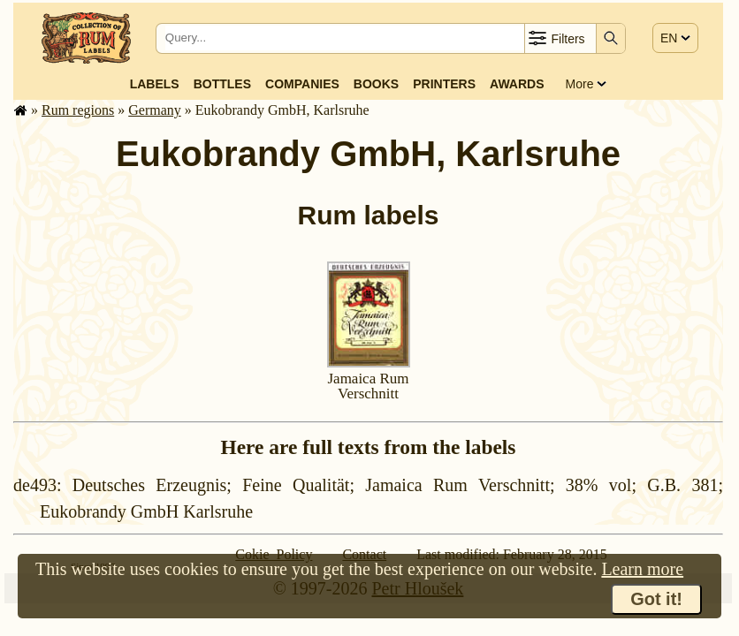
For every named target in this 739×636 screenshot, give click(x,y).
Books (376, 84)
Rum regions (78, 109)
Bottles (222, 84)
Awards (517, 84)
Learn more (642, 569)
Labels (154, 84)
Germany (154, 109)
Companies (302, 84)
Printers (444, 84)
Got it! (656, 599)
